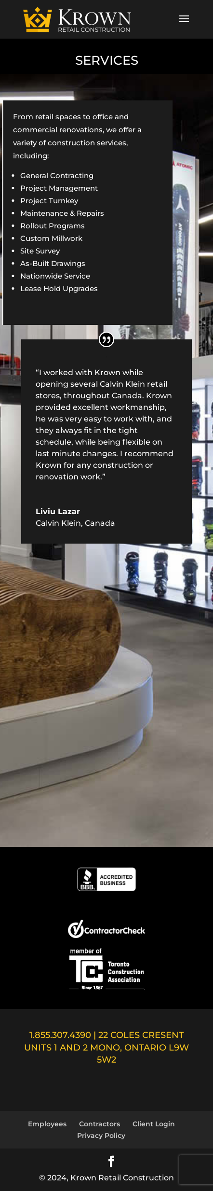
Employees (47, 1124)
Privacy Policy (101, 1135)
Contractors (99, 1124)
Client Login (154, 1124)
